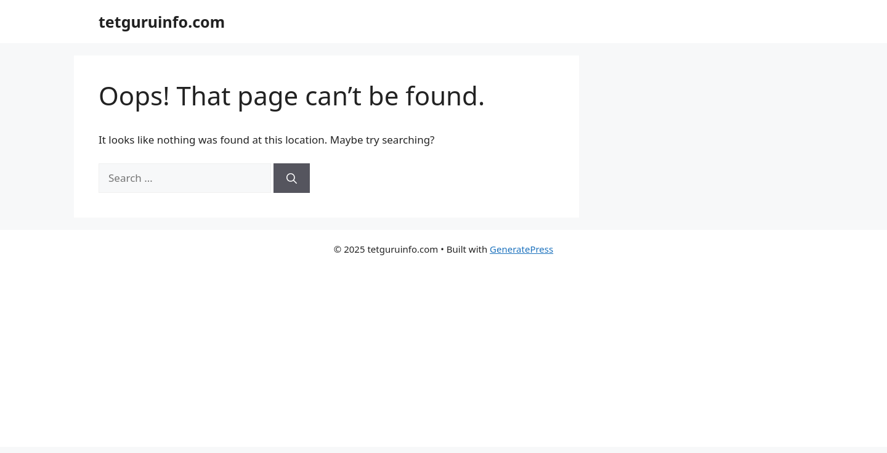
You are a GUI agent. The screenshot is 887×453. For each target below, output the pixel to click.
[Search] (291, 178)
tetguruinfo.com (162, 21)
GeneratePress (521, 249)
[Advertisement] (443, 360)
